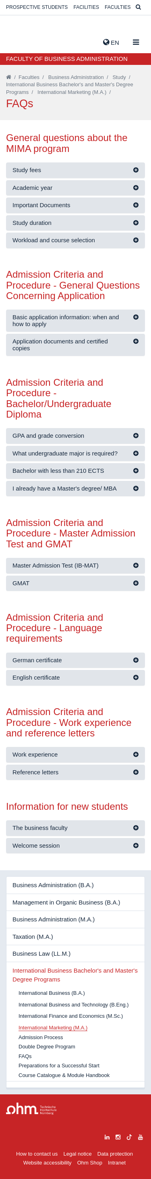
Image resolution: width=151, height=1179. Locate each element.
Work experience (35, 754)
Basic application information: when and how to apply (65, 320)
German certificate (37, 660)
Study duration (32, 222)
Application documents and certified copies (60, 344)
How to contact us (37, 1154)
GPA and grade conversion (48, 435)
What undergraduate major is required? (65, 453)
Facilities (86, 7)
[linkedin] (107, 1136)
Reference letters (35, 772)
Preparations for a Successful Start (59, 1066)
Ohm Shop (89, 1163)
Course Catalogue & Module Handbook (64, 1075)
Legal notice (78, 1154)
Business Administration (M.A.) (53, 919)
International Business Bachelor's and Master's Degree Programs (75, 974)
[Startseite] (8, 77)
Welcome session (36, 845)
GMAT (20, 583)
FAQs (25, 1056)
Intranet (117, 1163)
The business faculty (40, 827)
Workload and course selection (53, 240)
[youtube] (140, 1136)
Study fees (26, 169)
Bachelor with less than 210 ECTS (58, 470)
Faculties (117, 7)
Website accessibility (47, 1163)
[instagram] (118, 1136)
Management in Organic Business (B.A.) (66, 902)
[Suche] (138, 7)
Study (119, 77)
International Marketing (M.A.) (71, 92)
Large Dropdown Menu (31, 1108)
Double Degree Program (47, 1047)
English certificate (36, 677)
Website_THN (18, 40)
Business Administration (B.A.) (53, 885)
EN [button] (111, 42)
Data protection (115, 1154)
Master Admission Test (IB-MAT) (55, 565)
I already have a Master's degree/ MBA (64, 488)
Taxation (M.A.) (32, 936)
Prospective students (37, 7)
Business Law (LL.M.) (41, 953)
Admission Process (41, 1037)
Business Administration (76, 77)
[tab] (75, 170)
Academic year (32, 187)
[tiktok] (129, 1136)
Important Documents (41, 205)
